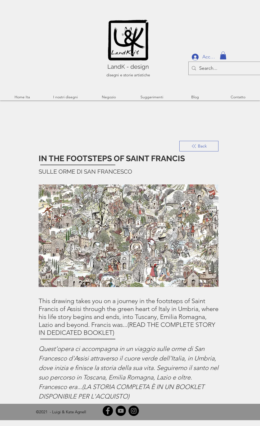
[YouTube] (121, 411)
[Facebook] (108, 411)
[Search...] (224, 68)
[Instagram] (134, 411)
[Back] (198, 146)
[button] (223, 55)
